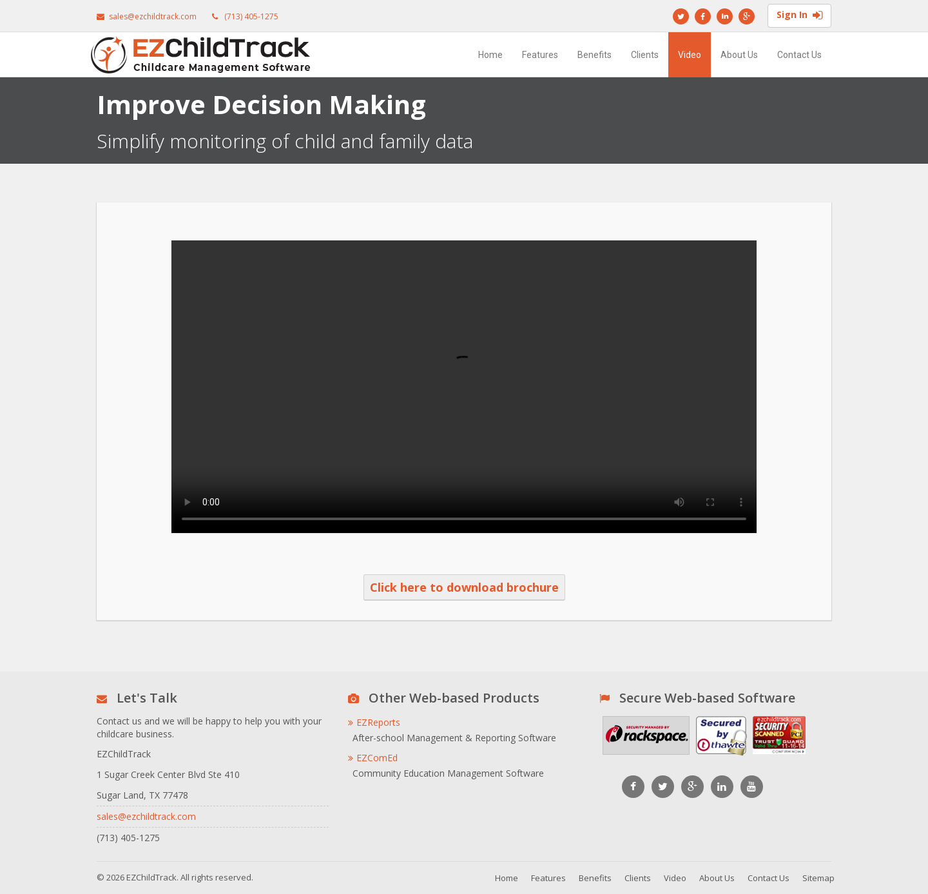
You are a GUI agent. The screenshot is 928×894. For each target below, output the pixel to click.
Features (540, 55)
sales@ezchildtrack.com (153, 16)
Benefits (594, 55)
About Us (739, 55)
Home (490, 55)
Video (689, 55)
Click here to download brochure (464, 587)
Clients (645, 55)
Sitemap (818, 878)
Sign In (799, 16)
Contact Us (799, 55)
